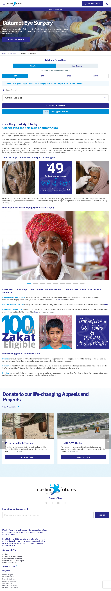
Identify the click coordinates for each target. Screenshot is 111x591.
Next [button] (108, 442)
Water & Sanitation (8, 577)
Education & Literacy (9, 581)
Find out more (18, 451)
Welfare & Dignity (8, 583)
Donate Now (92, 4)
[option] (55, 245)
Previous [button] (3, 442)
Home (4, 53)
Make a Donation (16, 39)
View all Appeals (8, 566)
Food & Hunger (7, 575)
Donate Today (27, 457)
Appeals (13, 53)
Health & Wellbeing (72, 443)
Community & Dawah (9, 585)
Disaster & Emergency (10, 588)
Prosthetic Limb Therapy (19, 443)
